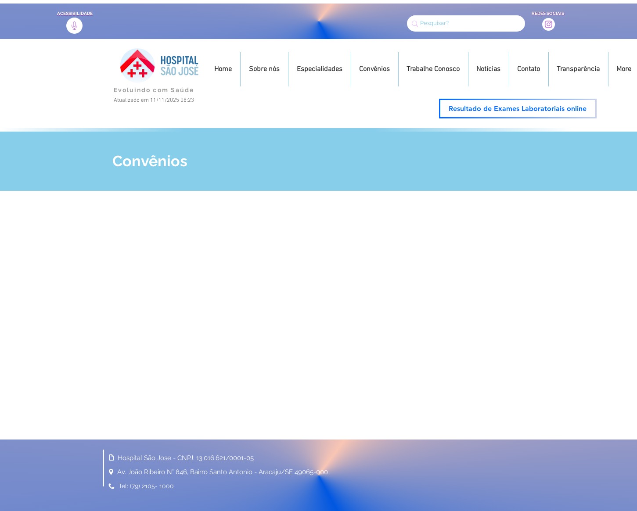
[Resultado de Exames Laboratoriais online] (518, 108)
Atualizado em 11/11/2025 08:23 (154, 100)
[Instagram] (548, 24)
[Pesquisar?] (463, 23)
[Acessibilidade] (74, 26)
